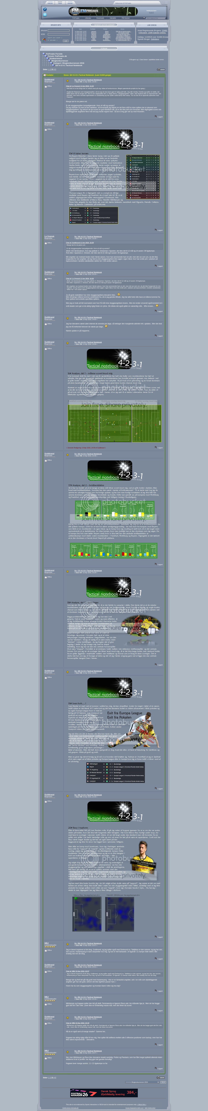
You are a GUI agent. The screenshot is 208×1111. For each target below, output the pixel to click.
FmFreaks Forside (54, 54)
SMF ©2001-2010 (150, 1108)
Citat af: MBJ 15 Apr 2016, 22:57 (77, 971)
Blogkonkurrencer (60, 61)
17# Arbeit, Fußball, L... (123, 35)
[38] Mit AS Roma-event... (123, 31)
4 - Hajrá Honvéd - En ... (123, 40)
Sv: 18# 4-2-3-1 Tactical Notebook (88, 671)
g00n (93, 38)
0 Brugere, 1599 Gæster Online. (152, 33)
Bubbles (93, 40)
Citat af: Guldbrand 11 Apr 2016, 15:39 (80, 243)
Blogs (106, 31)
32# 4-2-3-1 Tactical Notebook (68, 65)
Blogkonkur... (107, 35)
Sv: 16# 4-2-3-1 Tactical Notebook (88, 454)
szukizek (93, 35)
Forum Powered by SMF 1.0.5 (134, 1108)
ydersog (93, 34)
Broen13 (93, 33)
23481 (164, 30)
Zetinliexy (155, 39)
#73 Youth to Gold (123, 33)
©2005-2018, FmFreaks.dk (70, 1108)
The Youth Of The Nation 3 (123, 38)
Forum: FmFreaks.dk (57, 56)
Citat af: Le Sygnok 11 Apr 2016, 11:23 (80, 86)
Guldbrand (49, 79)
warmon (93, 31)
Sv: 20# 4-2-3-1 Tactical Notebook (88, 943)
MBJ (47, 943)
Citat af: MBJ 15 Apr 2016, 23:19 (77, 1023)
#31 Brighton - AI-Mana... (123, 37)
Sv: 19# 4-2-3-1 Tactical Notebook (88, 795)
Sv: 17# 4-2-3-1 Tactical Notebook (88, 571)
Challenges (106, 34)
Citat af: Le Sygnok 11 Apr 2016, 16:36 (80, 278)
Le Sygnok (49, 236)
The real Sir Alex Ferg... (123, 34)
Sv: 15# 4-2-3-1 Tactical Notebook (88, 318)
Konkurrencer (56, 58)
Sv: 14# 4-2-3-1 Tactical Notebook (88, 80)
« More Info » (141, 1104)
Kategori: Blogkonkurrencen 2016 (68, 63)
